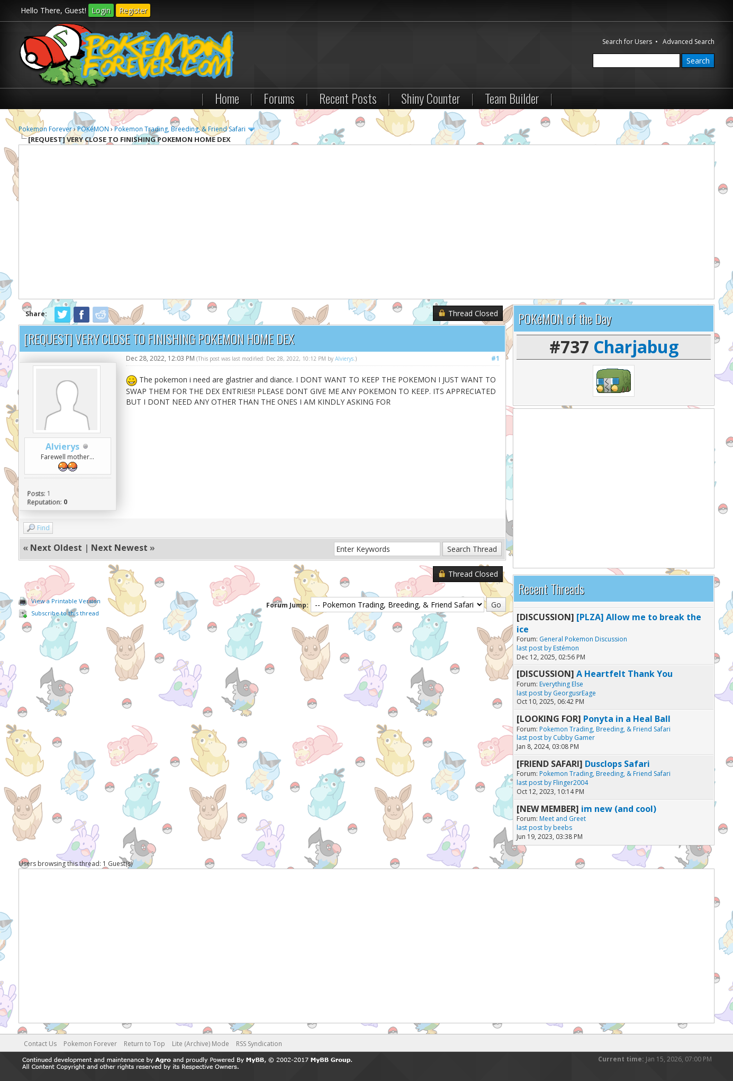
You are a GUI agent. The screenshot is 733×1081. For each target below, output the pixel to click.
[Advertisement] (366, 222)
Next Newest (119, 547)
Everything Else (561, 684)
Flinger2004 (570, 782)
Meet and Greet (562, 818)
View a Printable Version (66, 601)
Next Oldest (56, 547)
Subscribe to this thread (65, 613)
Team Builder (512, 98)
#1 (495, 358)
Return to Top (144, 1043)
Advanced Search (688, 41)
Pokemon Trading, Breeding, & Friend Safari (180, 128)
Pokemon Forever (45, 128)
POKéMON (93, 128)
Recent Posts (348, 98)
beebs (562, 827)
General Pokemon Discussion (583, 639)
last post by (534, 648)
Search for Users (627, 41)
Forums (279, 98)
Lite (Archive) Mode (200, 1043)
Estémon (566, 648)
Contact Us (40, 1043)
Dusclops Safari (617, 764)
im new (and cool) (618, 809)
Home (227, 98)
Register (133, 10)
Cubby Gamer (574, 737)
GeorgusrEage (574, 693)
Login (101, 10)
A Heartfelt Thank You (624, 674)
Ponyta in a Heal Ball (627, 719)
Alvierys (62, 446)
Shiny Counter (430, 98)
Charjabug (635, 346)
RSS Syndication (259, 1043)
